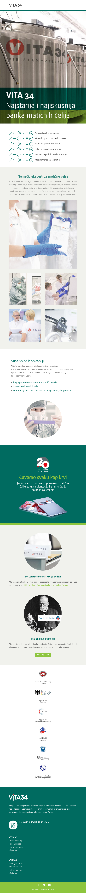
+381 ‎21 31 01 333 (15, 870)
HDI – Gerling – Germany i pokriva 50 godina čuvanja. (46, 585)
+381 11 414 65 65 (16, 847)
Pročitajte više (43, 655)
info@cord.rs (14, 850)
